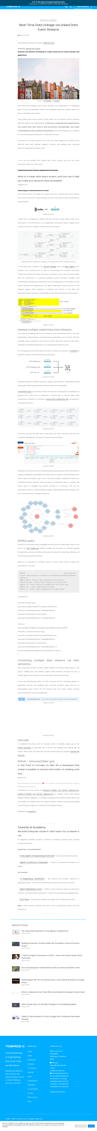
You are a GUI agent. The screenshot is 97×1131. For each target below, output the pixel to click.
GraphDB (73, 351)
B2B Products (33, 1097)
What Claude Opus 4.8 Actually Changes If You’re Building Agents (49, 1004)
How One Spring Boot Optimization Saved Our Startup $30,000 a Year (51, 968)
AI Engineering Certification (32, 879)
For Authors (32, 1068)
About (30, 1056)
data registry (70, 267)
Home (30, 1051)
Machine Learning (48, 20)
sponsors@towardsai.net (59, 1076)
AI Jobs (30, 1093)
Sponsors (31, 1064)
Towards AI (32, 812)
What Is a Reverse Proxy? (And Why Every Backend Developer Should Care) (53, 992)
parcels (46, 267)
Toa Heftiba (47, 101)
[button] (48, 78)
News (30, 1076)
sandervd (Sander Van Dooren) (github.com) (36, 794)
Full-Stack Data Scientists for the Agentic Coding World (45, 931)
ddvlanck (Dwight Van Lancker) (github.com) (61, 791)
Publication (32, 1060)
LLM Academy (83, 6)
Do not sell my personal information (14, 1129)
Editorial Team (49, 43)
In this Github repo (24, 392)
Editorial (31, 1072)
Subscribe (31, 1085)
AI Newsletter (33, 1081)
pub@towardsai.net (57, 1071)
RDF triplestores (33, 549)
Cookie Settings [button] (80, 1126)
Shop (29, 1101)
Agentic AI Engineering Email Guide (53, 2)
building (53, 267)
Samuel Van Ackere (33, 49)
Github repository (24, 748)
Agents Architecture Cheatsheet (34, 863)
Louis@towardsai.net (57, 1092)
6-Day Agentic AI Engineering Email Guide (37, 856)
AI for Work (24, 900)
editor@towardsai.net (58, 1065)
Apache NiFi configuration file (57, 399)
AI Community (33, 1089)
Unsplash (57, 101)
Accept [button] (91, 1126)
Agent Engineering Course (31, 889)
